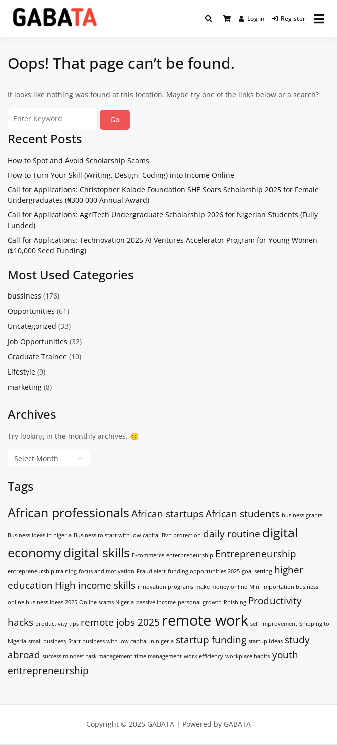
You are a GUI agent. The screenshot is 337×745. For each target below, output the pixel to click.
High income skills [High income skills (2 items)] (95, 585)
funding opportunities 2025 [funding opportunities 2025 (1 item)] (204, 571)
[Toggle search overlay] (208, 18)
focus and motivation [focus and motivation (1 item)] (106, 571)
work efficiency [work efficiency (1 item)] (203, 656)
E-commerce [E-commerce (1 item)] (148, 555)
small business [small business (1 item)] (47, 641)
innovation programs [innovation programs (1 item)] (165, 586)
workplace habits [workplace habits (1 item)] (247, 656)
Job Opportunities (38, 341)
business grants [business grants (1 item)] (302, 515)
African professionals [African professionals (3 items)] (68, 512)
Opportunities (31, 311)
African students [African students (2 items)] (243, 513)
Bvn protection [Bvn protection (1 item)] (181, 535)
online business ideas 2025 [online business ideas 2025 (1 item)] (42, 602)
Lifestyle (21, 372)
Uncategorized (32, 326)
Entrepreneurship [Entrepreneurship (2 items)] (255, 553)
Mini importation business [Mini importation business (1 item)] (283, 586)
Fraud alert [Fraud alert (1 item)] (151, 571)
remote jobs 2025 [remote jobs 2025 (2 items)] (120, 622)
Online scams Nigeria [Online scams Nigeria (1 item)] (106, 602)
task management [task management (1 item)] (109, 656)
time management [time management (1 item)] (158, 656)
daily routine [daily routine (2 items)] (231, 533)
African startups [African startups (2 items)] (167, 513)
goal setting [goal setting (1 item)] (257, 571)
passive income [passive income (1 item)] (156, 602)
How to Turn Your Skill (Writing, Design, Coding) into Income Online (121, 175)
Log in (252, 18)
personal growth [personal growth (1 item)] (200, 602)
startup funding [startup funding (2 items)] (211, 639)
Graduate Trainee (37, 356)
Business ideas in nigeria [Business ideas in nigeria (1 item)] (40, 535)
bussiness (24, 296)
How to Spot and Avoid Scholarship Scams (78, 160)
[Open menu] (319, 19)
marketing (25, 387)
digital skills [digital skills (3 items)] (96, 552)
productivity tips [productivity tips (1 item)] (57, 623)
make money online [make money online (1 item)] (221, 586)
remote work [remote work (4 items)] (205, 620)
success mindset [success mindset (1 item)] (63, 656)
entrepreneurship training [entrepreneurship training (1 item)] (42, 571)
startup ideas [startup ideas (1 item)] (265, 641)
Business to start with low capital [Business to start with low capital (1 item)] (117, 535)
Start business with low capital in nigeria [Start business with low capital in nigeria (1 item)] (121, 641)
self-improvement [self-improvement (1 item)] (273, 623)
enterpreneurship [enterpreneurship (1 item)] (189, 555)
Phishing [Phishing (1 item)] (235, 602)
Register (289, 18)
